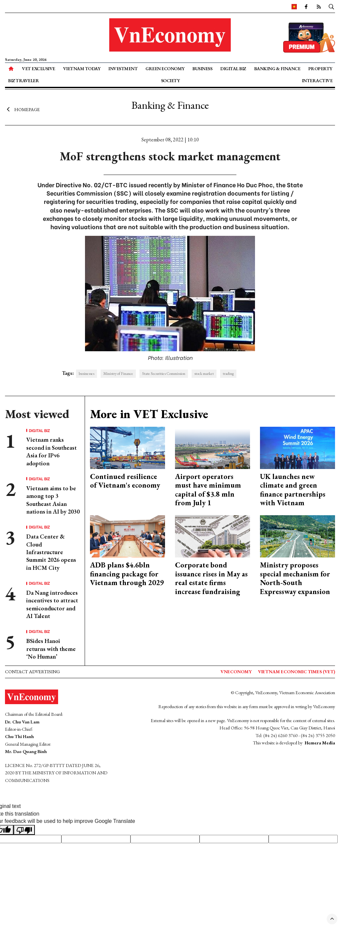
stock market (204, 373)
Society (170, 80)
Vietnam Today (82, 69)
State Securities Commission (163, 373)
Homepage (22, 109)
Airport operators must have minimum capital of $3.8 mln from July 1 (208, 490)
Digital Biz (233, 69)
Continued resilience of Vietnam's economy (125, 481)
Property (320, 69)
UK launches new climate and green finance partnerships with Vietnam (292, 490)
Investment (122, 69)
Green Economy (165, 69)
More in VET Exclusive (149, 414)
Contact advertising (32, 672)
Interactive (317, 80)
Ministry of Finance (118, 373)
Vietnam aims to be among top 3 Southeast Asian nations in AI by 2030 (53, 499)
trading (228, 373)
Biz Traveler (23, 80)
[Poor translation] (24, 830)
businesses (86, 373)
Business (202, 69)
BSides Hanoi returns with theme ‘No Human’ (51, 648)
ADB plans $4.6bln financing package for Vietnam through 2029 (127, 573)
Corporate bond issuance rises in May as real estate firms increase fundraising (211, 578)
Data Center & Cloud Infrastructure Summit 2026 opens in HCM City (51, 552)
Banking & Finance (277, 69)
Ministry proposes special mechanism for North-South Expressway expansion (295, 578)
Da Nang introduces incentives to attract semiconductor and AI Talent (52, 604)
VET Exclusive (38, 69)
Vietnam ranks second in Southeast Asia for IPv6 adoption (51, 451)
